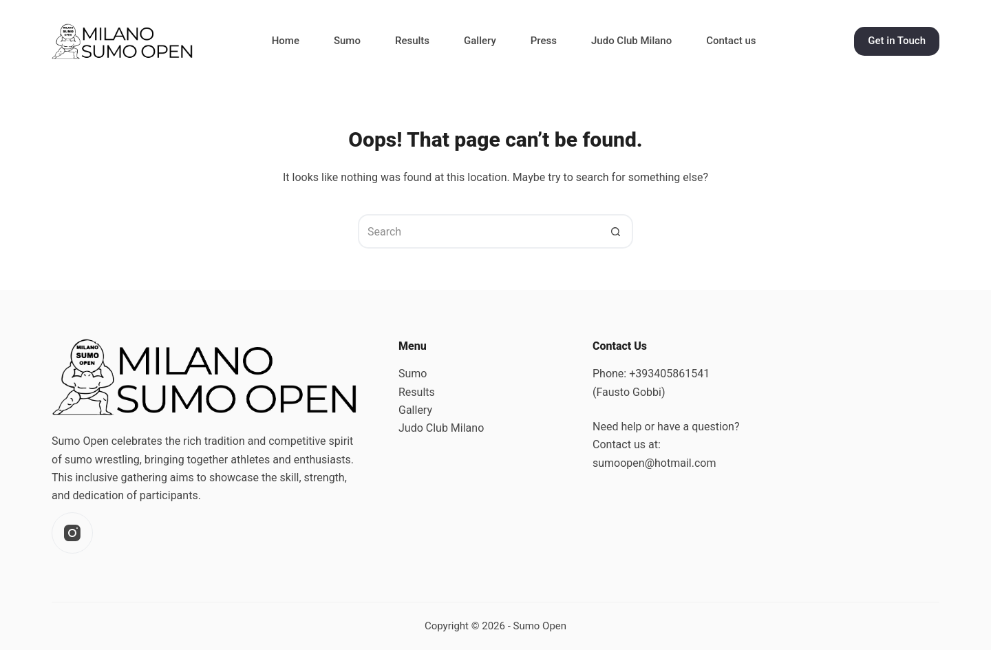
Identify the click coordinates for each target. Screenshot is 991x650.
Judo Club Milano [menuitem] (631, 40)
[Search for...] (478, 231)
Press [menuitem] (544, 40)
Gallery (415, 410)
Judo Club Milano (441, 427)
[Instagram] (72, 533)
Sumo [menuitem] (347, 40)
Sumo (412, 373)
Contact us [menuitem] (731, 40)
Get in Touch (897, 40)
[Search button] (616, 231)
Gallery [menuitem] (480, 40)
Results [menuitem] (412, 40)
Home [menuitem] (285, 40)
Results (416, 392)
